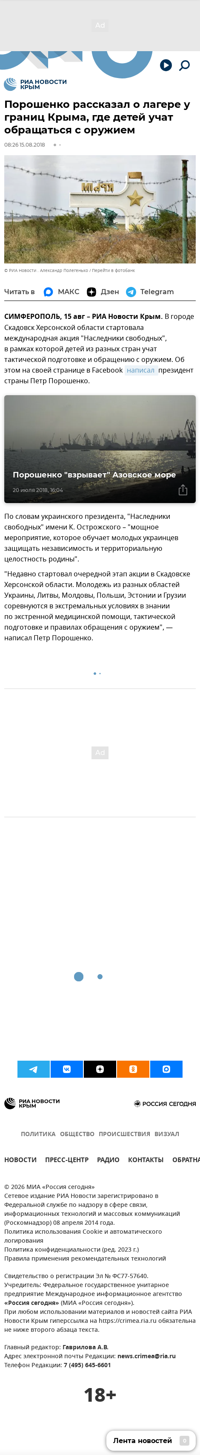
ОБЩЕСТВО (77, 1135)
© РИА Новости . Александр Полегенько (46, 270)
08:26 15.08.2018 (24, 145)
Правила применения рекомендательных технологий (85, 1259)
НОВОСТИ (20, 1161)
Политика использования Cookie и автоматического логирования (83, 1236)
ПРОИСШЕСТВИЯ (124, 1135)
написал (141, 370)
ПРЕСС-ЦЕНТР (67, 1161)
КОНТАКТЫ (146, 1161)
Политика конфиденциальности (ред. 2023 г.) (71, 1250)
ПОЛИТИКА (38, 1135)
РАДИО (108, 1161)
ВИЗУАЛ (166, 1135)
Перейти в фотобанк (113, 270)
